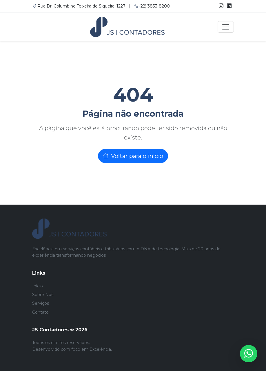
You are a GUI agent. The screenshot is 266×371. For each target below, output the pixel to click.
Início (37, 286)
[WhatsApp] (248, 353)
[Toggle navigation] (226, 27)
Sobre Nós (42, 294)
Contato (40, 312)
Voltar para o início (133, 156)
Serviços (40, 303)
